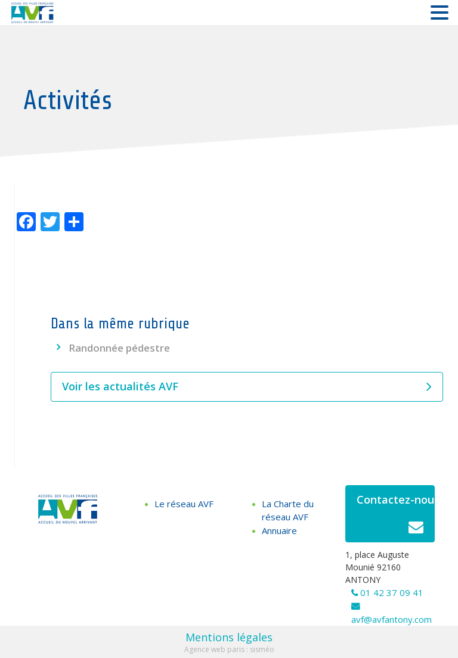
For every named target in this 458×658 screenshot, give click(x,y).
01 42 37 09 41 (391, 592)
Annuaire (279, 530)
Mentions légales (229, 637)
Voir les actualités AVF (247, 387)
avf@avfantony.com (391, 619)
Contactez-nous (396, 517)
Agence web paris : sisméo (229, 649)
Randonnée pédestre (119, 348)
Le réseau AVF (183, 504)
